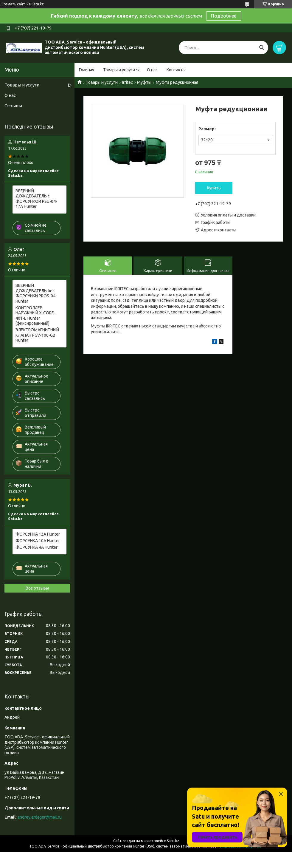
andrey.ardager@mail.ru (40, 817)
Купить (214, 187)
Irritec (127, 82)
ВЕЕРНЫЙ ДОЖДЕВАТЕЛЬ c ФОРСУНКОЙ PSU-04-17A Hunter (36, 198)
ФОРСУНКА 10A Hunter (37, 540)
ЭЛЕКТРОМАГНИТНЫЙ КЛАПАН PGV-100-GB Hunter (37, 335)
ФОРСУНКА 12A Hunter (37, 534)
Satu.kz (173, 841)
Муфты (144, 82)
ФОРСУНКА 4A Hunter (36, 547)
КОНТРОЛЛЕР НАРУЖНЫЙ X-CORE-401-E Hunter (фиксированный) (35, 315)
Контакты (176, 69)
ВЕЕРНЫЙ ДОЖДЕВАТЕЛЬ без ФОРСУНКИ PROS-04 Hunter (35, 293)
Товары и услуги (119, 69)
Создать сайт (13, 4)
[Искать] (261, 47)
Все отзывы (37, 588)
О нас (152, 69)
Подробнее (223, 15)
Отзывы (13, 105)
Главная (86, 69)
